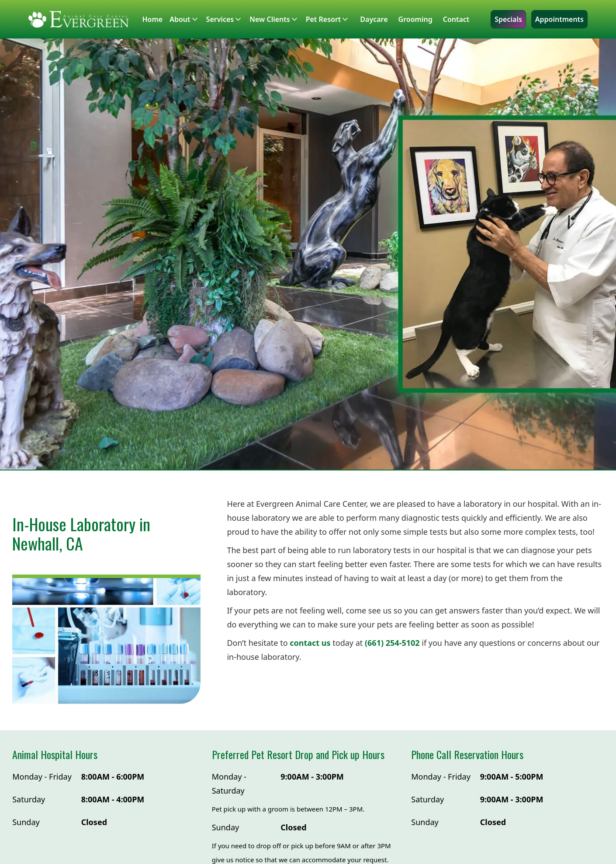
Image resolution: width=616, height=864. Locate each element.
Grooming (415, 19)
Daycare (374, 19)
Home (152, 19)
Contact (456, 19)
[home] (78, 19)
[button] (188, 19)
